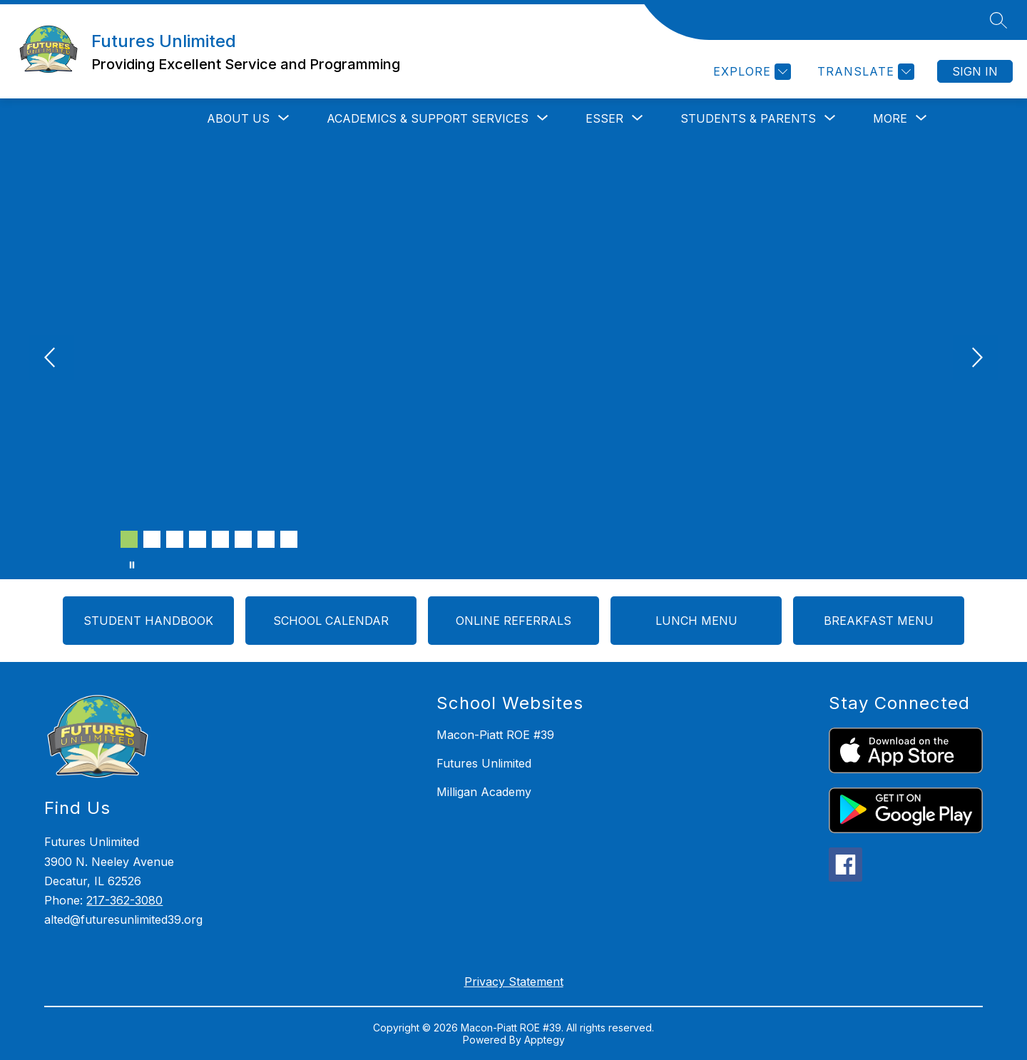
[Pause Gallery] (132, 565)
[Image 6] (243, 539)
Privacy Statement (513, 981)
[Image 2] (151, 539)
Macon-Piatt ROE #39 (495, 735)
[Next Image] (975, 359)
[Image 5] (220, 539)
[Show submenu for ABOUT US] (238, 118)
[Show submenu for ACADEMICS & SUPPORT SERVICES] (427, 118)
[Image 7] (266, 539)
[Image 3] (174, 539)
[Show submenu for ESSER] (604, 118)
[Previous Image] (51, 359)
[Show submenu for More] (890, 118)
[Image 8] (288, 539)
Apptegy (544, 1040)
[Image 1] (129, 539)
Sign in (975, 71)
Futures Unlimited (483, 763)
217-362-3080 (124, 900)
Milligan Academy (483, 792)
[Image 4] (197, 539)
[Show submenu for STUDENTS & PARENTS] (748, 118)
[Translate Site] (864, 72)
